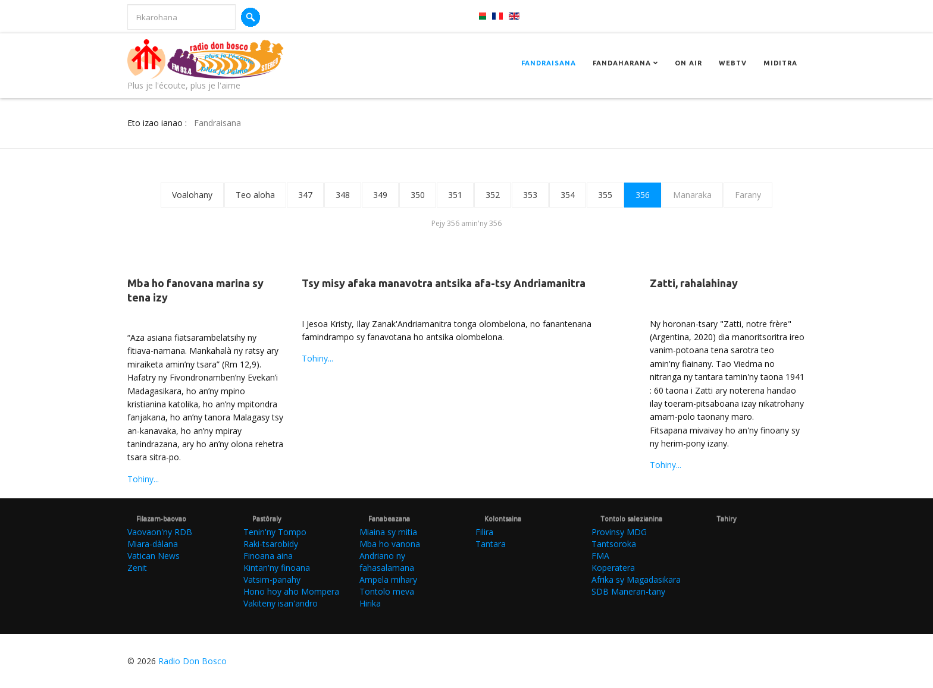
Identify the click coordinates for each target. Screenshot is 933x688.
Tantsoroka (613, 543)
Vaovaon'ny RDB (159, 532)
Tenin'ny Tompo (274, 532)
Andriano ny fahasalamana (386, 561)
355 (605, 194)
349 (380, 194)
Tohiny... (143, 479)
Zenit (137, 567)
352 (493, 194)
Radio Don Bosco (192, 661)
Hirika (370, 603)
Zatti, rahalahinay (694, 283)
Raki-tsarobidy (270, 543)
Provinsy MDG (619, 532)
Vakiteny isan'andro (280, 603)
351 (455, 194)
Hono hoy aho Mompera (291, 591)
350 (418, 194)
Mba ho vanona (389, 543)
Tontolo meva (386, 591)
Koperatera (613, 567)
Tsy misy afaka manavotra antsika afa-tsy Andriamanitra (444, 283)
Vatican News (153, 555)
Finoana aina (268, 555)
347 (305, 194)
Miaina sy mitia (388, 532)
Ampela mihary (388, 579)
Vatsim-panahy (271, 579)
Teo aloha (255, 194)
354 (568, 194)
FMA (600, 555)
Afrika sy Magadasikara (636, 579)
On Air (688, 63)
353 (530, 194)
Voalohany (192, 194)
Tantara (490, 543)
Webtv (733, 63)
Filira (484, 532)
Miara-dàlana (152, 543)
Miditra (780, 63)
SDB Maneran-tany (628, 591)
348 (343, 194)
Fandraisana (548, 63)
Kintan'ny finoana (276, 567)
